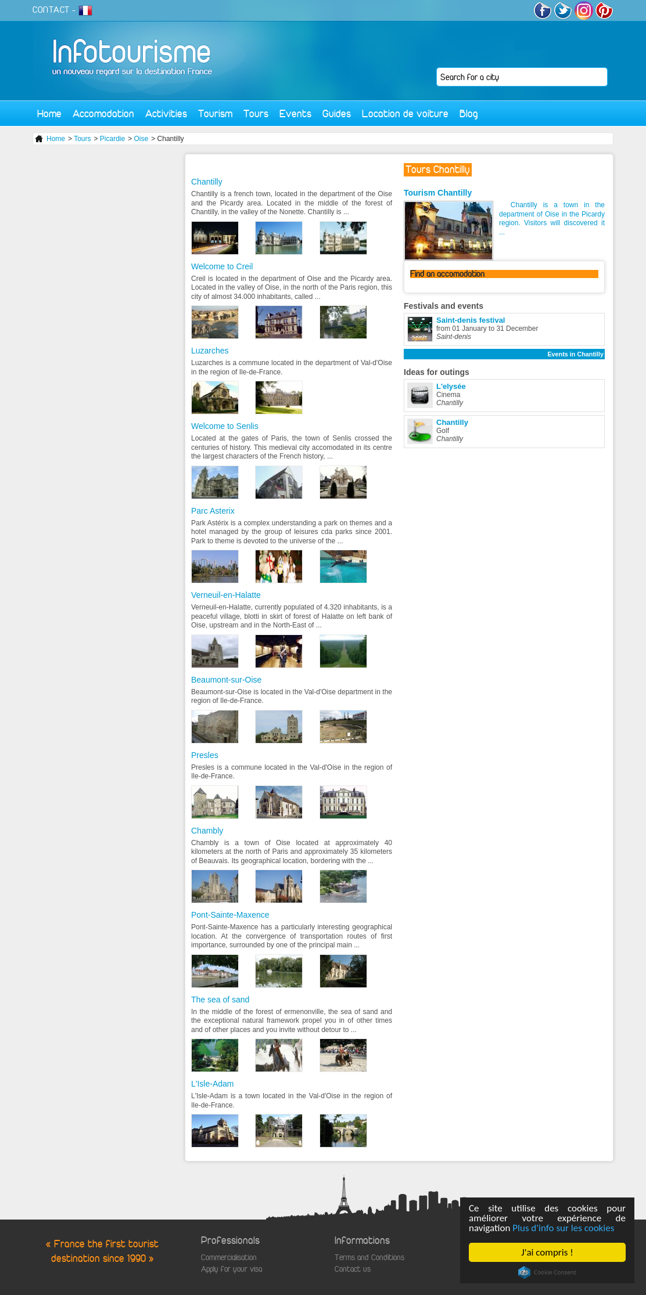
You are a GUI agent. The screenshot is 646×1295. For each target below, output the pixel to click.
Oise (141, 139)
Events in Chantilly (575, 354)
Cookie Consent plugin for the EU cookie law (547, 1272)
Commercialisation (229, 1257)
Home (49, 113)
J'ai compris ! (547, 1252)
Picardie (112, 139)
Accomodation (103, 113)
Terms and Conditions (369, 1257)
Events (295, 113)
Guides (336, 113)
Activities (166, 113)
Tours (255, 113)
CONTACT (51, 10)
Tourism (215, 113)
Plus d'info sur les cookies (564, 1228)
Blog (469, 113)
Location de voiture (405, 113)
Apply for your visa (231, 1269)
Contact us (353, 1269)
